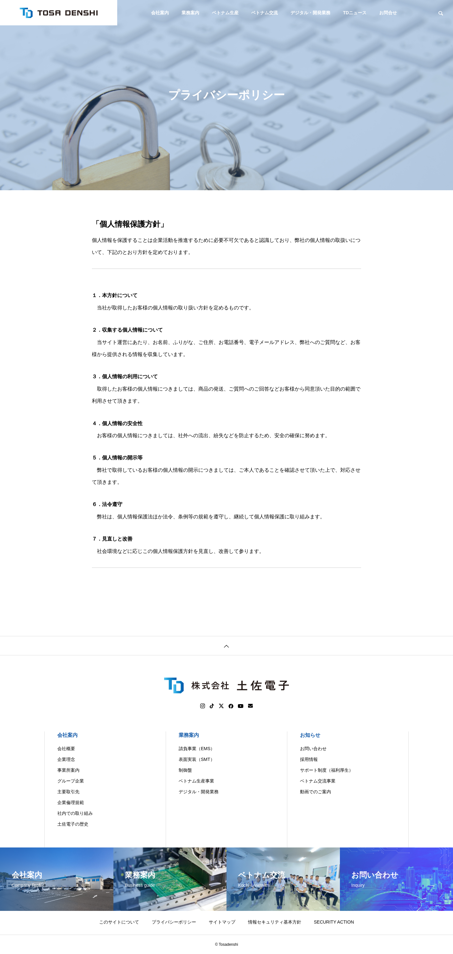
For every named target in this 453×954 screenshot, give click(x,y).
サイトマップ (222, 922)
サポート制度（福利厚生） (326, 770)
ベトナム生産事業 (196, 780)
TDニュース (355, 12)
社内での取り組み (75, 813)
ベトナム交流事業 (317, 780)
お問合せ (388, 12)
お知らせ (310, 735)
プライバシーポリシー (174, 922)
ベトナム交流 (264, 12)
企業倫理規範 (70, 802)
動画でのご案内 (315, 791)
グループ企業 (70, 780)
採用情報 (309, 759)
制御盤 (185, 770)
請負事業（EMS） (197, 748)
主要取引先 (68, 791)
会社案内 (160, 12)
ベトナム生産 (225, 12)
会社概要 (66, 748)
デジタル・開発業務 (310, 12)
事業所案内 (68, 770)
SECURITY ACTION (334, 922)
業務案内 (190, 12)
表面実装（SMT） (197, 759)
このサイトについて (119, 922)
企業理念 (66, 759)
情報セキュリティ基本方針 (274, 922)
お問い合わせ (313, 748)
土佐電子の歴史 (72, 824)
